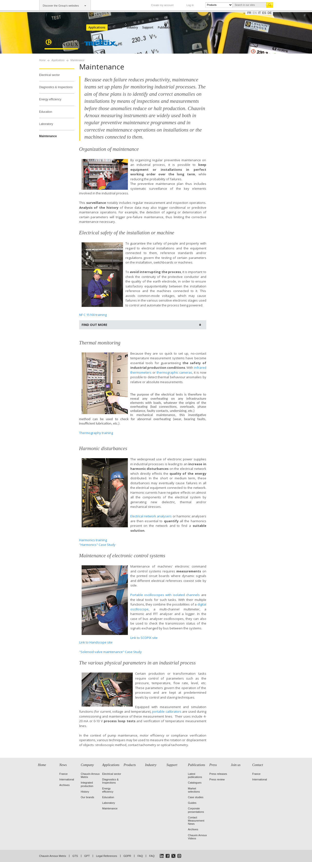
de (270, 13)
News (63, 27)
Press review (217, 779)
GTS (75, 855)
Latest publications (195, 775)
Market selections (194, 790)
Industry (132, 27)
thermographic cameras (174, 372)
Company (77, 27)
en (255, 13)
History (85, 791)
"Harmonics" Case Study (97, 544)
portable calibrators (166, 711)
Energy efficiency (50, 99)
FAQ (140, 855)
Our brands (87, 797)
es (264, 13)
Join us (195, 27)
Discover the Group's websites (61, 5)
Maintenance (48, 136)
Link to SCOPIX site (144, 637)
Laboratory (46, 124)
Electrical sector (49, 75)
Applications (96, 27)
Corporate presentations (196, 810)
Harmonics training (93, 540)
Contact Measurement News (196, 820)
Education (45, 112)
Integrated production (87, 784)
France (63, 773)
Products (116, 27)
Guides (192, 802)
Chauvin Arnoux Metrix (52, 855)
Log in (190, 5)
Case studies (196, 797)
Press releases (218, 773)
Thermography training (96, 433)
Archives (64, 785)
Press (183, 27)
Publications (166, 27)
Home (50, 27)
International (66, 779)
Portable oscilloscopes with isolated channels (165, 595)
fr (249, 13)
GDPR (127, 855)
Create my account (162, 5)
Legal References (106, 855)
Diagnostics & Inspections (56, 87)
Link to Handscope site (96, 642)
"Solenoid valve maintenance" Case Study (110, 652)
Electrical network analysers (151, 516)
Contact (209, 27)
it (259, 13)
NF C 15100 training (93, 315)
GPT (87, 855)
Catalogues (195, 782)
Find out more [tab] (94, 324)
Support (147, 27)
